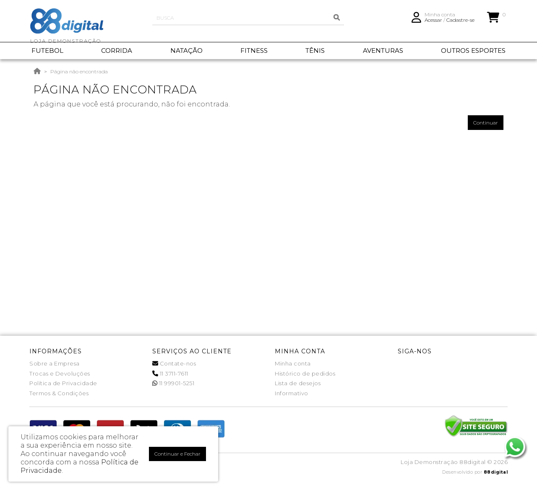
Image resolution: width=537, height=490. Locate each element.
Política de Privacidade (63, 383)
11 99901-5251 (173, 383)
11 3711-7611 (170, 373)
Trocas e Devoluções (59, 373)
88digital (496, 472)
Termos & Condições (59, 393)
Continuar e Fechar (177, 454)
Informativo (291, 393)
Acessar (433, 23)
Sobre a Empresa (54, 363)
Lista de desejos (298, 383)
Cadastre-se (460, 23)
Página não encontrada (79, 71)
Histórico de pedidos (305, 373)
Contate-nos (174, 363)
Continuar (485, 122)
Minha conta (293, 363)
